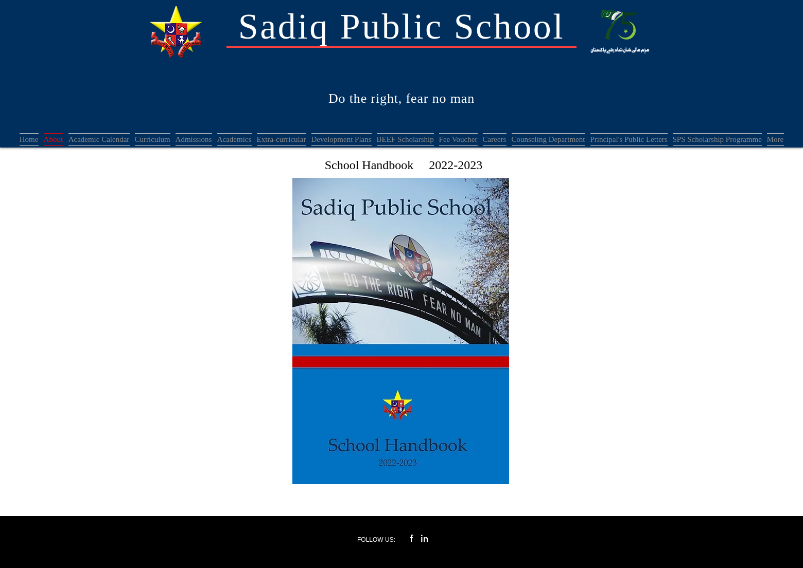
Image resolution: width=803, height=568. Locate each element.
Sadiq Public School (401, 26)
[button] (194, 139)
